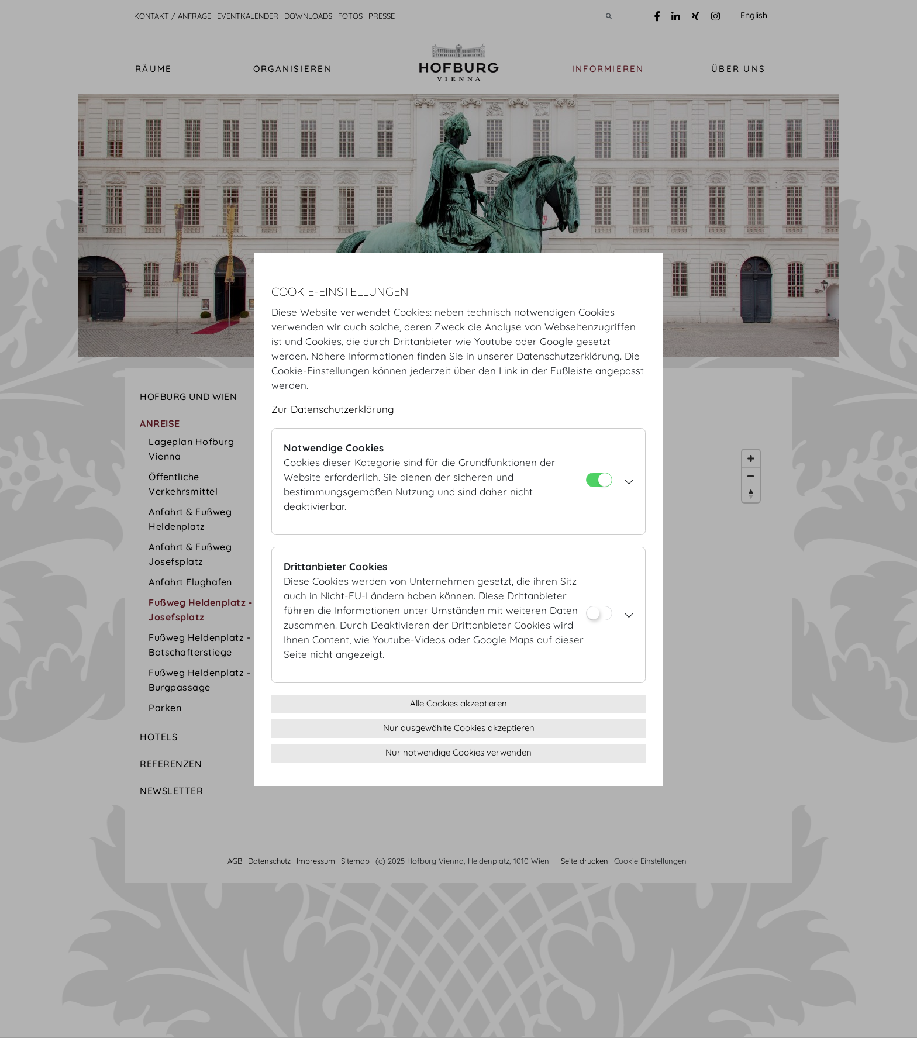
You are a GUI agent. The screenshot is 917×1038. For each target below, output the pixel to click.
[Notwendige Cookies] (599, 480)
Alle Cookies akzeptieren (458, 703)
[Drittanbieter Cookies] (599, 613)
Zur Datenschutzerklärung (332, 409)
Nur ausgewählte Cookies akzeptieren (459, 727)
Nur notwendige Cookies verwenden (458, 752)
